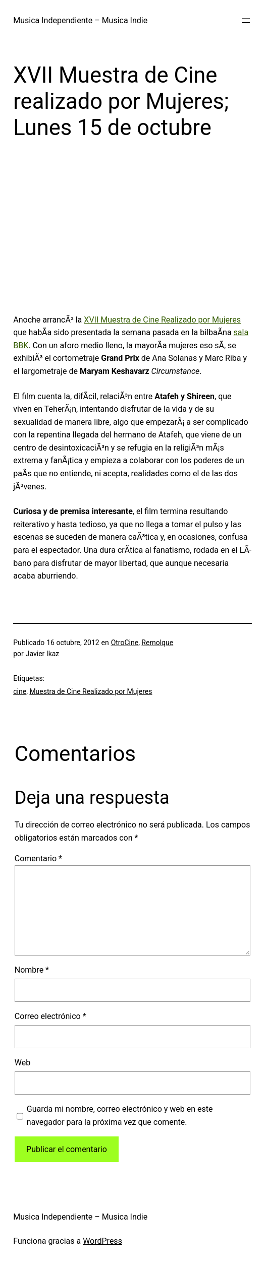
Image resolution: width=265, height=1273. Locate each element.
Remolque (157, 643)
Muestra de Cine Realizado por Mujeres (90, 691)
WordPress (102, 1241)
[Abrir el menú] (246, 21)
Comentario (38, 858)
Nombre (32, 970)
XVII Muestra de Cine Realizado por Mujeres (162, 320)
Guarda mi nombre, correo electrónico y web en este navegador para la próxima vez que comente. (120, 1115)
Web (22, 1062)
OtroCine (124, 643)
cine (19, 691)
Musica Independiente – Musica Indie (80, 20)
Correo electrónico (50, 1016)
